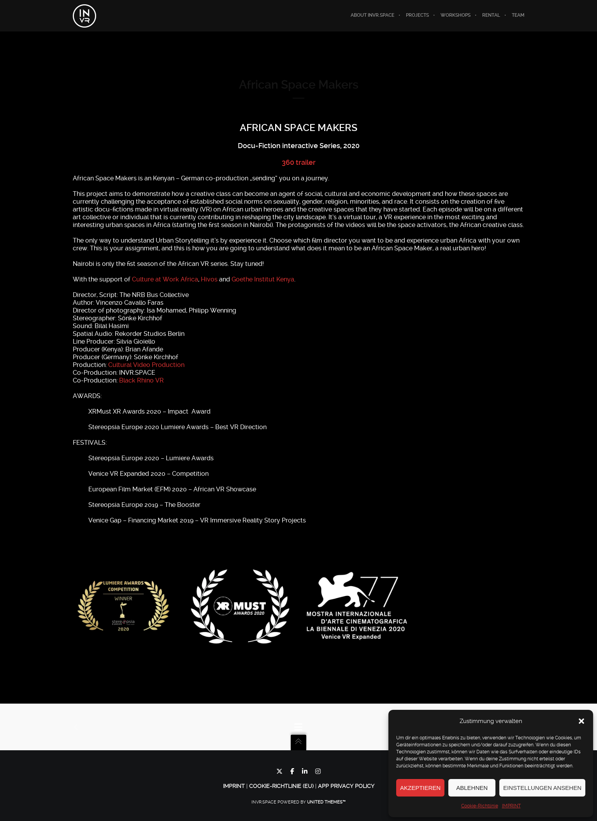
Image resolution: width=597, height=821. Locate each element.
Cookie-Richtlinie (479, 806)
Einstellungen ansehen (542, 787)
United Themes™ (326, 802)
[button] (581, 721)
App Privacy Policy (346, 786)
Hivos (209, 279)
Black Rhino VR (141, 380)
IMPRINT (511, 806)
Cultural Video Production (146, 365)
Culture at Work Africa (165, 279)
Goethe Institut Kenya (263, 279)
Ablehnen (472, 787)
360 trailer (299, 162)
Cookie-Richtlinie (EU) (281, 786)
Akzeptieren (420, 787)
